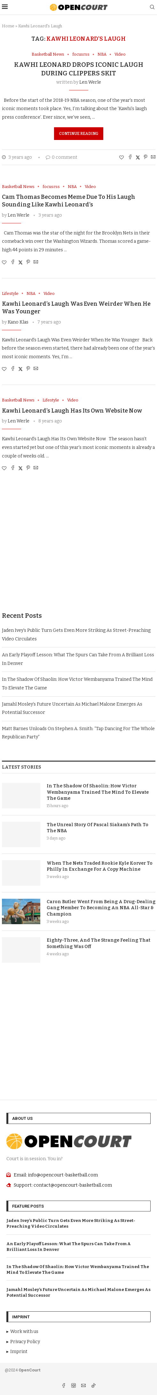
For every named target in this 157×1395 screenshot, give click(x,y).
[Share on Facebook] (130, 157)
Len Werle (90, 82)
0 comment (61, 157)
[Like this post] (121, 157)
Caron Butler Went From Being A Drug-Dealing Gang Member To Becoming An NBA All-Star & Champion (101, 908)
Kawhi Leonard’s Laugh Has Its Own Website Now (72, 410)
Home (8, 26)
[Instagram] (74, 1386)
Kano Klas (18, 322)
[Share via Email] (153, 157)
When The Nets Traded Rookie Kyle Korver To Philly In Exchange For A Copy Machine (100, 866)
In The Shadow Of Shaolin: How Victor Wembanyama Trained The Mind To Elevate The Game (98, 792)
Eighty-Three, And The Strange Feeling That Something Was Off (98, 943)
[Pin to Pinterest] (145, 157)
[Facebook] (64, 1386)
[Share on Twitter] (138, 157)
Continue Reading (78, 133)
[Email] (84, 1386)
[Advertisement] (78, 547)
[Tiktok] (93, 1386)
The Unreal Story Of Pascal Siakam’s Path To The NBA (97, 828)
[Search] (152, 7)
